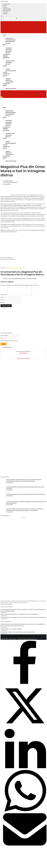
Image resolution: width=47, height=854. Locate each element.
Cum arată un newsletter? (23, 360)
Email (2, 301)
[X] (24, 728)
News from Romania (11, 88)
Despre (5, 5)
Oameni (5, 72)
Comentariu (4, 296)
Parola (2, 339)
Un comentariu (7, 184)
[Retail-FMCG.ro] (10, 25)
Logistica (8, 78)
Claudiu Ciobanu (9, 181)
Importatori (9, 49)
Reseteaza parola (7, 349)
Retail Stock (9, 80)
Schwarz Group (22, 268)
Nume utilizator (4, 337)
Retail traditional (10, 41)
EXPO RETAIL (9, 62)
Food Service (6, 83)
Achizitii (8, 69)
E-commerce (6, 54)
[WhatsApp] (24, 814)
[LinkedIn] (24, 770)
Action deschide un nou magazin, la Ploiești (11, 630)
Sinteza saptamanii (11, 70)
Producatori (9, 48)
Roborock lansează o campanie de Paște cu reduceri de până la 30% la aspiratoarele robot (23, 619)
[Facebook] (24, 685)
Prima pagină (6, 4)
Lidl (34, 230)
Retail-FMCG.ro (13, 640)
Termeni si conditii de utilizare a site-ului (27, 640)
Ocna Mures (13, 268)
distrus (6, 268)
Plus (17, 268)
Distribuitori (9, 51)
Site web (3, 304)
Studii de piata (9, 82)
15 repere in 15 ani (10, 61)
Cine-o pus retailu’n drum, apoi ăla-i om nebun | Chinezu (22, 278)
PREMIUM (5, 56)
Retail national (9, 38)
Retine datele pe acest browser (9, 342)
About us (5, 7)
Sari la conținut (4, 1)
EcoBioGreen (6, 74)
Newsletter (6, 12)
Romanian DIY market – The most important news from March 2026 (18, 633)
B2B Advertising (7, 10)
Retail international (11, 40)
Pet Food (8, 43)
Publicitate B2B (7, 8)
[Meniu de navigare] (2, 97)
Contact (5, 13)
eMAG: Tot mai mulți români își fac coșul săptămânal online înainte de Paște (20, 615)
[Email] (24, 846)
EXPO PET (8, 64)
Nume (2, 298)
